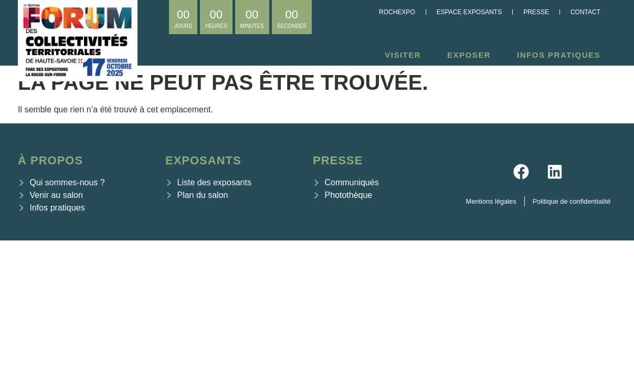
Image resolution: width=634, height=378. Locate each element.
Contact (585, 12)
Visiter (405, 55)
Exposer (471, 55)
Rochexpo (397, 12)
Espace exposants (469, 12)
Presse (536, 12)
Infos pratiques (561, 55)
